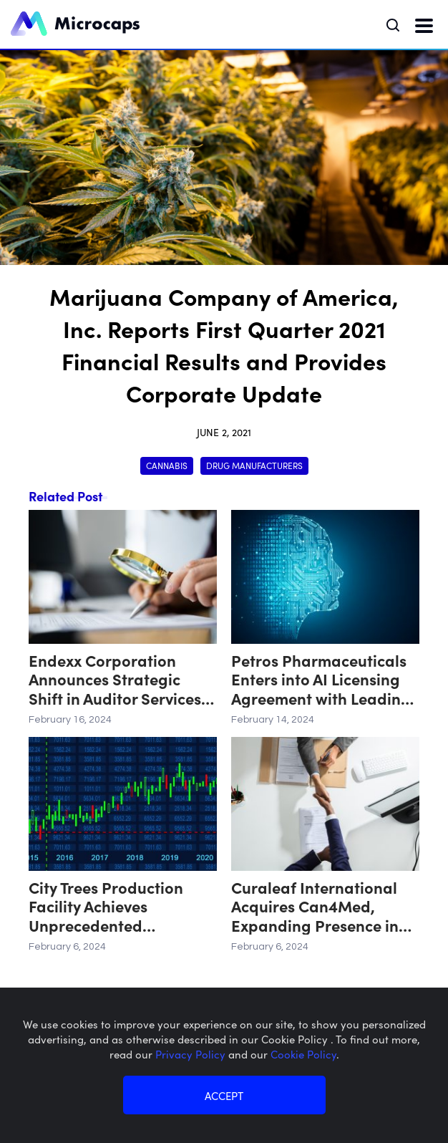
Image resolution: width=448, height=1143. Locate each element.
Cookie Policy (303, 1053)
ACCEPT (224, 1095)
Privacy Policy (191, 1053)
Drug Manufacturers (254, 465)
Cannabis (167, 465)
